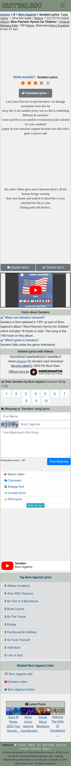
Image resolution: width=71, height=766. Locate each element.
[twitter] (15, 745)
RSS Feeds (48, 745)
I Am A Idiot (13, 655)
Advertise (35, 748)
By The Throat (15, 616)
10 (46, 401)
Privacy (22, 745)
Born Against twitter (19, 689)
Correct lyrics (53, 267)
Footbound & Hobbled (20, 632)
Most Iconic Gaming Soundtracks (29, 721)
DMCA (31, 745)
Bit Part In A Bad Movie (21, 601)
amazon (21, 361)
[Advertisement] (35, 52)
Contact (24, 748)
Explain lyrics (18, 267)
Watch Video (14, 474)
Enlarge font (14, 487)
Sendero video (15, 682)
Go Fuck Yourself (17, 640)
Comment (12, 480)
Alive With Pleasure (18, 593)
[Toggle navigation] (62, 5)
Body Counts (14, 609)
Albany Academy (17, 586)
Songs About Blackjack (43, 718)
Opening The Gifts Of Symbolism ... (57, 723)
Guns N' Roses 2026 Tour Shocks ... (13, 721)
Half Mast (12, 647)
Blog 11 (47, 748)
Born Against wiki (18, 674)
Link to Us (61, 745)
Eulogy (10, 624)
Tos (39, 745)
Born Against (27, 14)
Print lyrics (13, 499)
